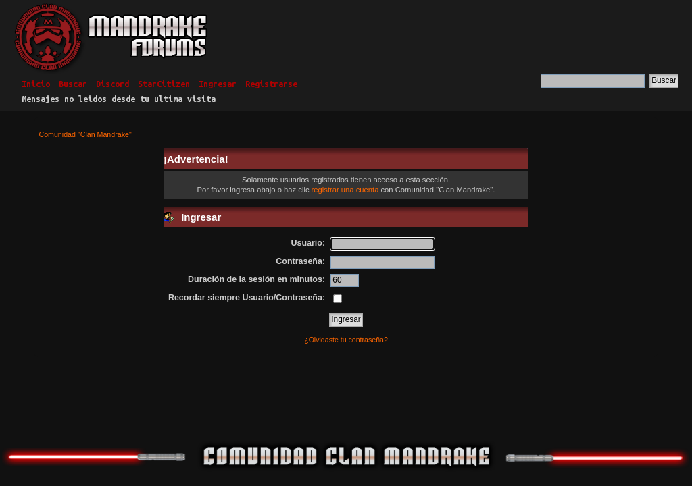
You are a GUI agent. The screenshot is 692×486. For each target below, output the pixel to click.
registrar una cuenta (345, 190)
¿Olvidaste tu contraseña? (346, 339)
